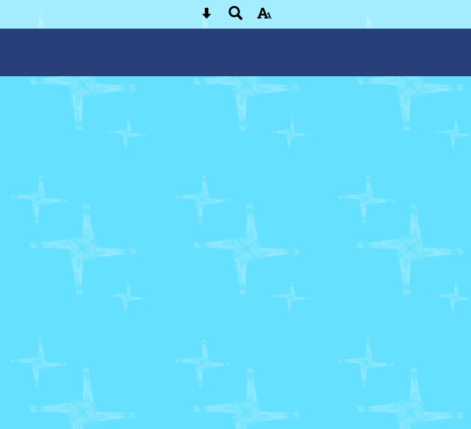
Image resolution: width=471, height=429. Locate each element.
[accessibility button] (264, 17)
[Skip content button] (207, 17)
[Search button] (236, 17)
